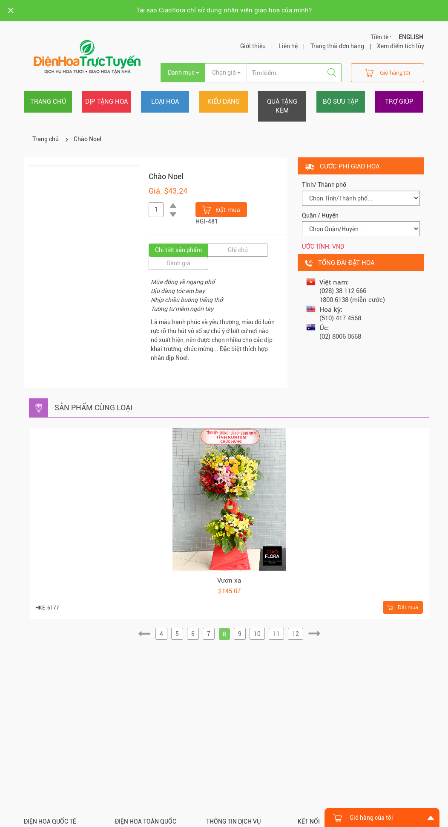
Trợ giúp (399, 101)
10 (257, 633)
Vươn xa (229, 580)
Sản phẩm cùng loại (93, 407)
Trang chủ (48, 101)
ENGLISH (411, 37)
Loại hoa (165, 101)
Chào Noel (87, 139)
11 (276, 633)
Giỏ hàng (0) (387, 72)
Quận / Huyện (320, 215)
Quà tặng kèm (282, 106)
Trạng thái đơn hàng (337, 46)
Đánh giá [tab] (178, 263)
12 (295, 633)
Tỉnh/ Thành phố (324, 184)
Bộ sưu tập (341, 101)
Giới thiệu (253, 46)
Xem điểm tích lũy (400, 46)
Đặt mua (221, 209)
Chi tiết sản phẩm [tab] (178, 250)
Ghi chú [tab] (238, 250)
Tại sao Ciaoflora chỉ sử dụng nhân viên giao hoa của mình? (224, 10)
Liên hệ (288, 46)
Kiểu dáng (223, 101)
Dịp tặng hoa (106, 101)
